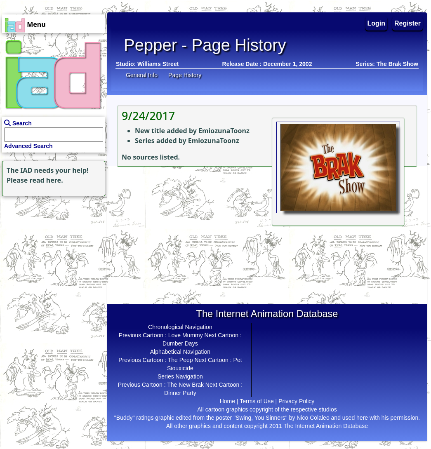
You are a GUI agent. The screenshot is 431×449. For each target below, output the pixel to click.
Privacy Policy (296, 401)
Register (407, 23)
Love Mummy (185, 335)
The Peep (180, 360)
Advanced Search (28, 146)
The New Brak (185, 384)
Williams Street (158, 64)
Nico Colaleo (313, 417)
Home (227, 401)
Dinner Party (180, 393)
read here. (46, 180)
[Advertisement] (51, 249)
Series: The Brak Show (387, 64)
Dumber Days (180, 343)
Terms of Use (256, 401)
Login (376, 23)
